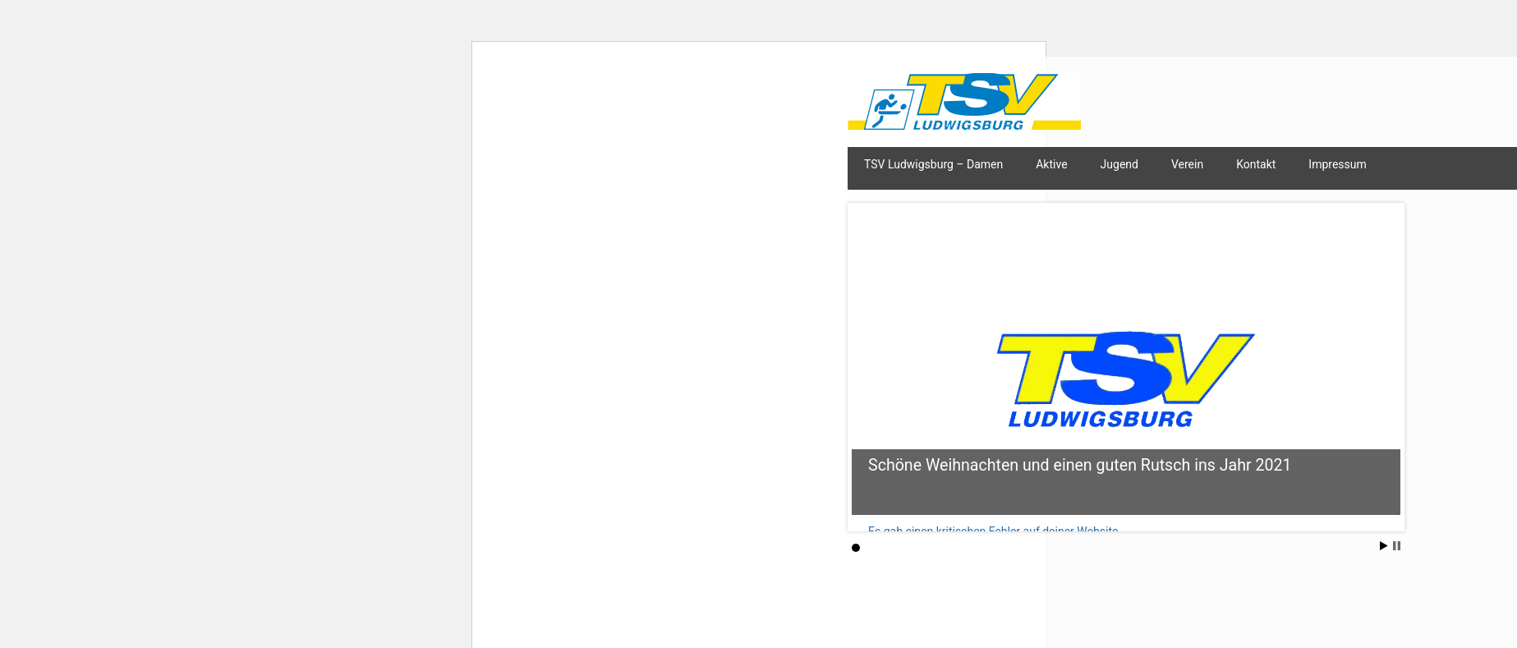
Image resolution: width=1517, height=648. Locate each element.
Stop (1396, 545)
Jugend (1119, 164)
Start (1384, 545)
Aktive (1051, 164)
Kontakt (1256, 164)
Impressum (1337, 164)
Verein (1187, 164)
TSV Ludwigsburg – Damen (933, 164)
